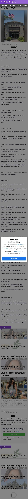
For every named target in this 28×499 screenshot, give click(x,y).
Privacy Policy (5, 248)
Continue (14, 258)
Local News (5, 5)
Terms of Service (20, 244)
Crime (19, 5)
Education (12, 5)
